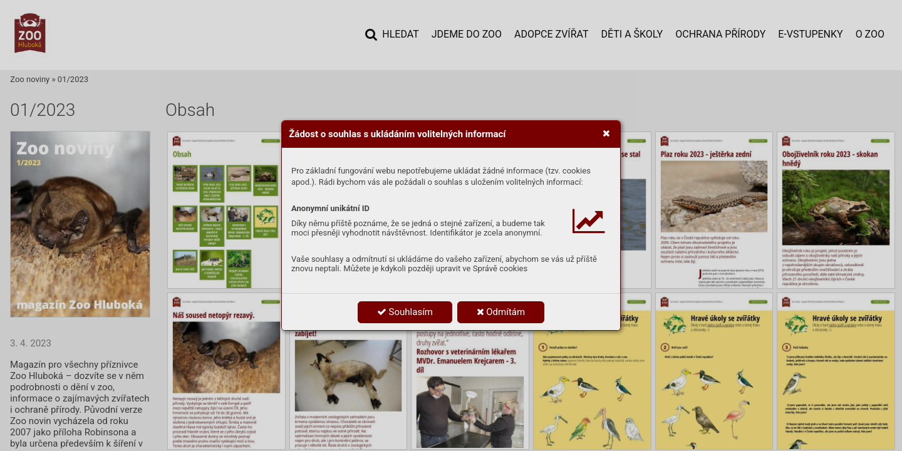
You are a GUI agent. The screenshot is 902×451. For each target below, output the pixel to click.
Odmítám (501, 312)
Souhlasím (405, 312)
